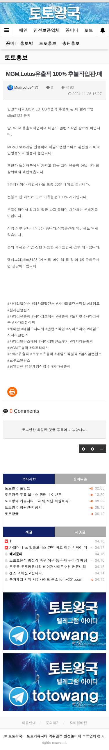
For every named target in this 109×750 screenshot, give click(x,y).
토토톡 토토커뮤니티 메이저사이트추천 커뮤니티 (45, 566)
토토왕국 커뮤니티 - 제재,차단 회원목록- (38, 500)
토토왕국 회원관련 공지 (23, 507)
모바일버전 (78, 722)
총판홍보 (71, 43)
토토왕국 (12, 513)
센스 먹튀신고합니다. (24, 572)
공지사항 (29, 478)
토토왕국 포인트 (17, 487)
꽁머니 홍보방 (19, 43)
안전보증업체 (46, 30)
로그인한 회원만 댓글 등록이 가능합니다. (54, 429)
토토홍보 (47, 43)
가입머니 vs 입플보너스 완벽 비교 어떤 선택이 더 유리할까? (54, 547)
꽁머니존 (80, 478)
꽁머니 (71, 30)
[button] (83, 448)
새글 (28, 531)
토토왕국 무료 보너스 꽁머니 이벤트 (33, 494)
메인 (23, 30)
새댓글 (80, 531)
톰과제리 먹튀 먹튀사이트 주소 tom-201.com (43, 579)
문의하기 (53, 722)
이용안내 (29, 722)
